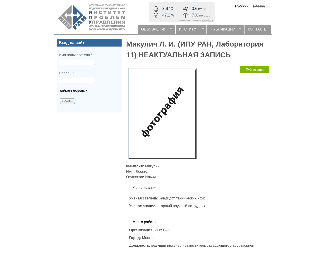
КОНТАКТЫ (257, 29)
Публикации (255, 69)
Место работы (144, 222)
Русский (241, 6)
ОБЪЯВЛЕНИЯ (155, 30)
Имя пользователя (75, 55)
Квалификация (144, 188)
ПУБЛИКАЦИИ (224, 30)
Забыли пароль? (73, 91)
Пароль (66, 73)
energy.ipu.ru (207, 20)
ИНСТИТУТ (190, 30)
